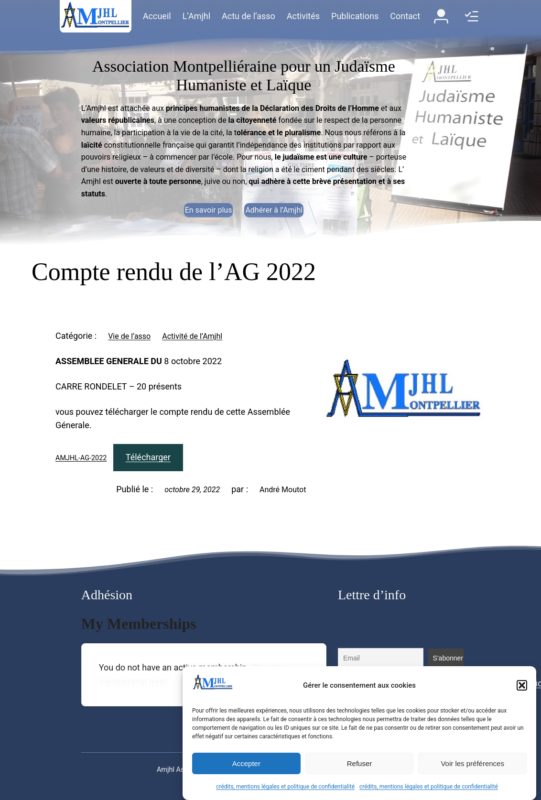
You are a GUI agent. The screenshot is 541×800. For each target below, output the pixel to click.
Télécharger (148, 457)
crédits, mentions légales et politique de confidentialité (285, 786)
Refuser (359, 763)
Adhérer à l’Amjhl (274, 210)
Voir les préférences (472, 763)
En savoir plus (208, 210)
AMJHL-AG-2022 (81, 458)
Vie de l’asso (129, 336)
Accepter (246, 763)
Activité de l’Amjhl (192, 336)
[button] (522, 685)
